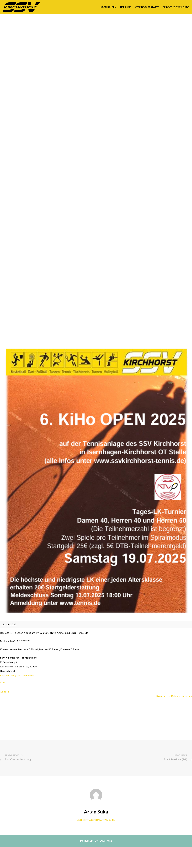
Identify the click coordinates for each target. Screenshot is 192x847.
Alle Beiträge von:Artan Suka (96, 820)
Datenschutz (103, 840)
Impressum (86, 840)
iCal (2, 682)
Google (4, 691)
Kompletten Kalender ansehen (174, 695)
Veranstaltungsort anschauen (17, 675)
